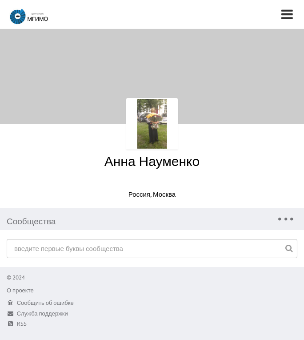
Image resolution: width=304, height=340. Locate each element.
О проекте (20, 290)
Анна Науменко (152, 161)
